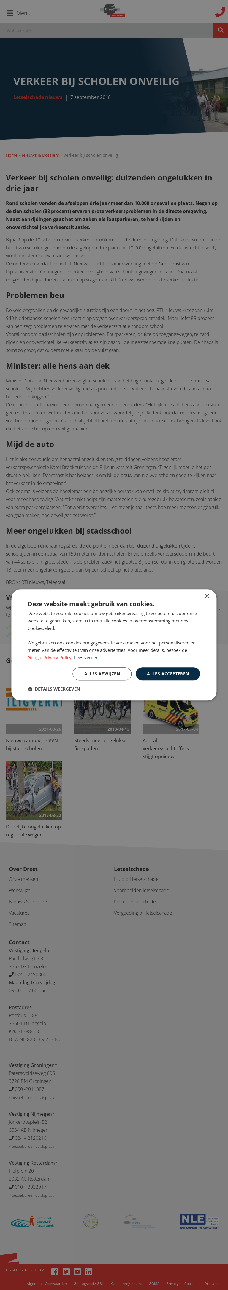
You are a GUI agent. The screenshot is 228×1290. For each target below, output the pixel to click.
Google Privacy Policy (50, 657)
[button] (54, 689)
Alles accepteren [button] (168, 673)
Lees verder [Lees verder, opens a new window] (86, 657)
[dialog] (114, 645)
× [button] (207, 596)
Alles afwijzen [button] (102, 673)
